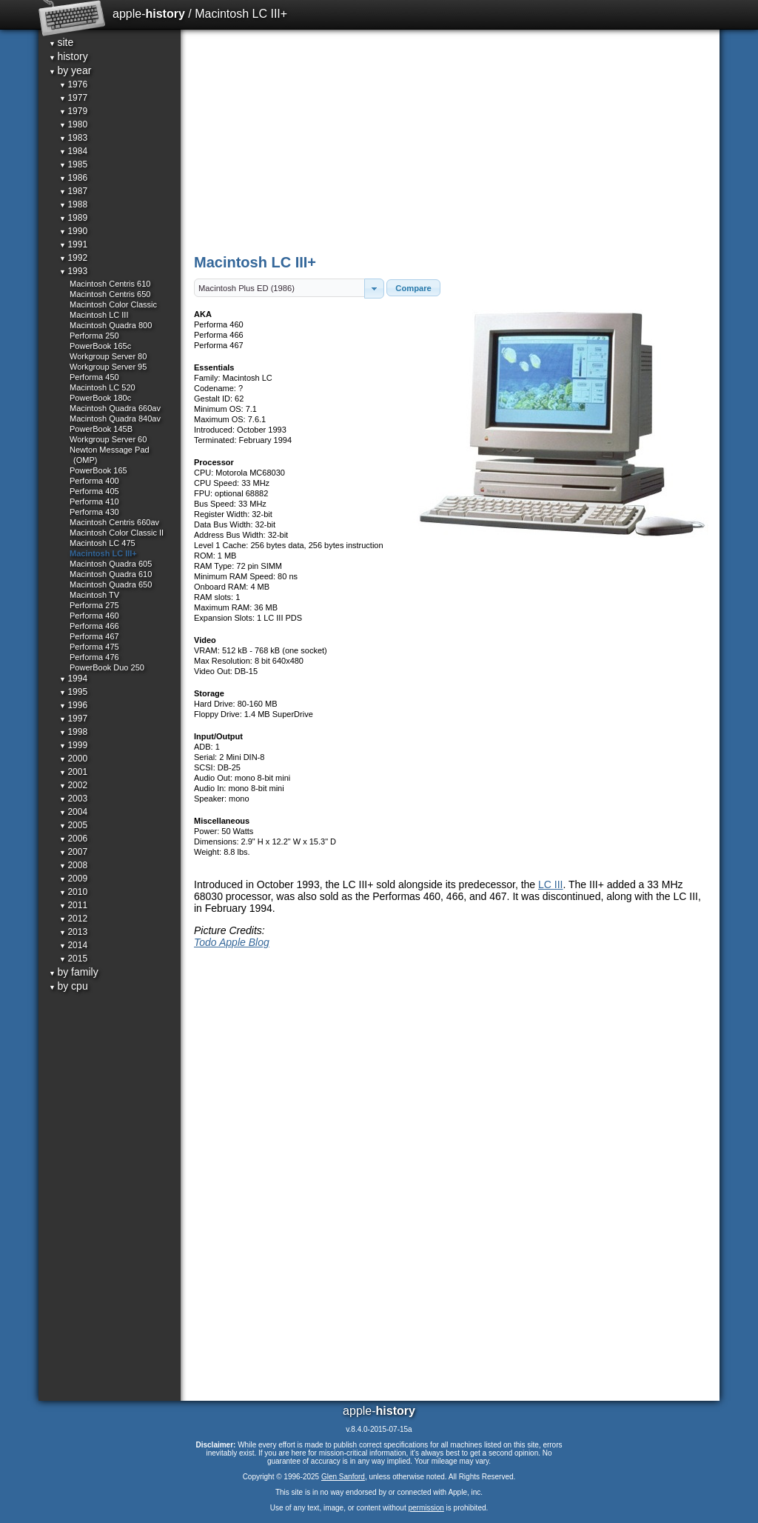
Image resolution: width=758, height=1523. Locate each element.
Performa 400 (94, 480)
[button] (374, 289)
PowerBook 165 (98, 470)
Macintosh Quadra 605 (111, 563)
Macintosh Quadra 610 (111, 574)
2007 (73, 852)
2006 (73, 838)
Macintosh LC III (99, 314)
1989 (73, 218)
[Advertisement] (451, 140)
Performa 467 (94, 636)
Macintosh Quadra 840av (115, 418)
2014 (73, 945)
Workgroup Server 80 (108, 356)
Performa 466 (94, 625)
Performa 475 (94, 646)
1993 (73, 271)
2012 (73, 918)
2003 (73, 798)
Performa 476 (94, 657)
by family (73, 972)
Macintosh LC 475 (102, 543)
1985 (73, 164)
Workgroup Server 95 (108, 366)
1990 (73, 231)
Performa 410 (94, 501)
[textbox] (279, 288)
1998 (73, 732)
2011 (73, 905)
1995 (73, 692)
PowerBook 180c (100, 397)
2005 (73, 825)
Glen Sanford (343, 1477)
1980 (73, 124)
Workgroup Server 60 (108, 439)
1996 (73, 705)
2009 (73, 878)
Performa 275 (94, 605)
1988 (73, 204)
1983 (73, 138)
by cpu (68, 986)
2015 (73, 958)
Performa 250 (94, 335)
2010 (73, 892)
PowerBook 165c (100, 345)
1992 (73, 258)
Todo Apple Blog (231, 942)
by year (70, 70)
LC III (550, 884)
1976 (73, 84)
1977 (73, 98)
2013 (73, 932)
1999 (73, 745)
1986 (73, 178)
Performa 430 (94, 511)
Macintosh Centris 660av (114, 522)
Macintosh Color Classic (113, 304)
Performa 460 (94, 615)
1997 (73, 718)
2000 (73, 758)
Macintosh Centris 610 (110, 283)
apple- (149, 13)
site (61, 42)
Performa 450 (94, 377)
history (68, 56)
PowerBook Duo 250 (107, 667)
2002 (73, 785)
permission (425, 1508)
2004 (73, 812)
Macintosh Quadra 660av (115, 408)
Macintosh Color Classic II (117, 532)
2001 (73, 772)
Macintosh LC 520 (102, 387)
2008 (73, 865)
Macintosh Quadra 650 (111, 584)
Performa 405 (94, 491)
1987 (73, 191)
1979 (73, 111)
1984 (73, 151)
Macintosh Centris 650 (110, 294)
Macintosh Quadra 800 (111, 325)
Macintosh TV (94, 594)
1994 (73, 678)
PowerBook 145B (101, 428)
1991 (73, 244)
